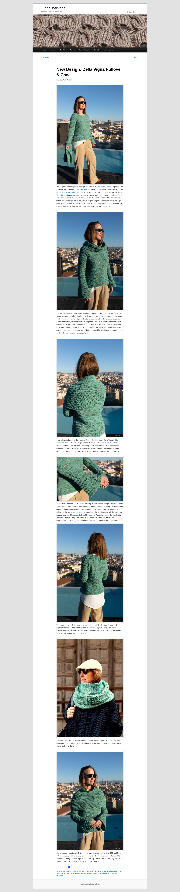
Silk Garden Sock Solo (65, 198)
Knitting (74, 871)
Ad (85, 871)
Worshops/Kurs (109, 50)
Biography (52, 50)
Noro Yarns (70, 873)
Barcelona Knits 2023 (111, 871)
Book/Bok (63, 50)
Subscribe (97, 50)
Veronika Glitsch (82, 189)
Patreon (72, 50)
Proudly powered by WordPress (90, 884)
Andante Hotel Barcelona (95, 871)
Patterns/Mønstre (84, 50)
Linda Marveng (53, 8)
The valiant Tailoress (104, 187)
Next (136, 57)
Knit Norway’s (71, 192)
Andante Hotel (77, 512)
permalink (59, 875)
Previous (45, 57)
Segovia (113, 740)
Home (44, 50)
